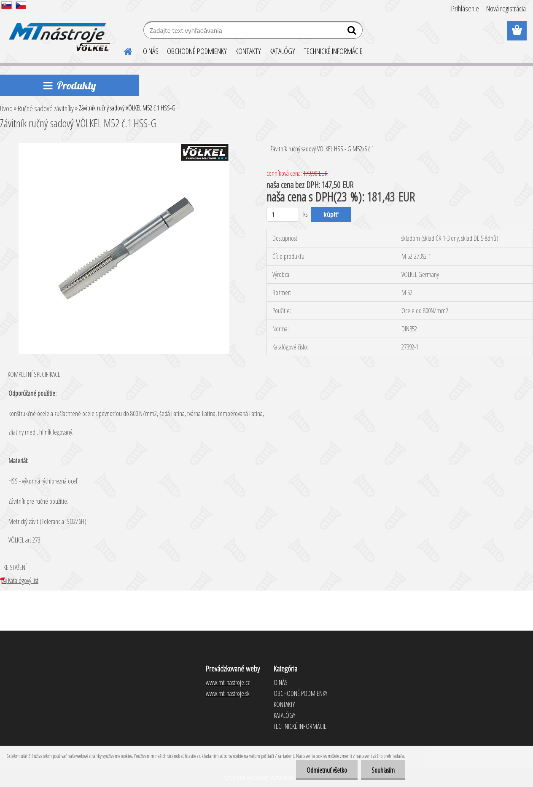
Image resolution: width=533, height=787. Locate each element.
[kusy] (282, 214)
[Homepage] (122, 50)
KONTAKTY (248, 51)
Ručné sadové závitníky (46, 108)
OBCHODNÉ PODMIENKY (197, 51)
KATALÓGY (282, 51)
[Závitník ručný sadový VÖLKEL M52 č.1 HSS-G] (124, 146)
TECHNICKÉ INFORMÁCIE (333, 51)
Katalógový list (19, 580)
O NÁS (151, 51)
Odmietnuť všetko (327, 770)
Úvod (6, 108)
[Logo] (58, 31)
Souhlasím (383, 770)
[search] (352, 32)
